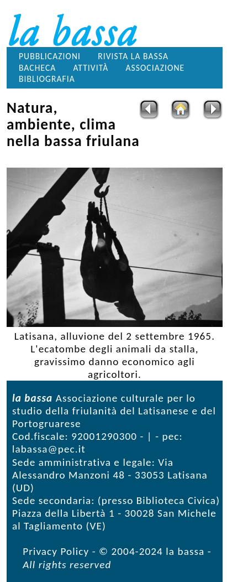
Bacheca (37, 68)
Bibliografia (47, 79)
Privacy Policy (56, 551)
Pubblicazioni (50, 56)
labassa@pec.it (49, 449)
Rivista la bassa (133, 56)
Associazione (154, 68)
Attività (90, 68)
